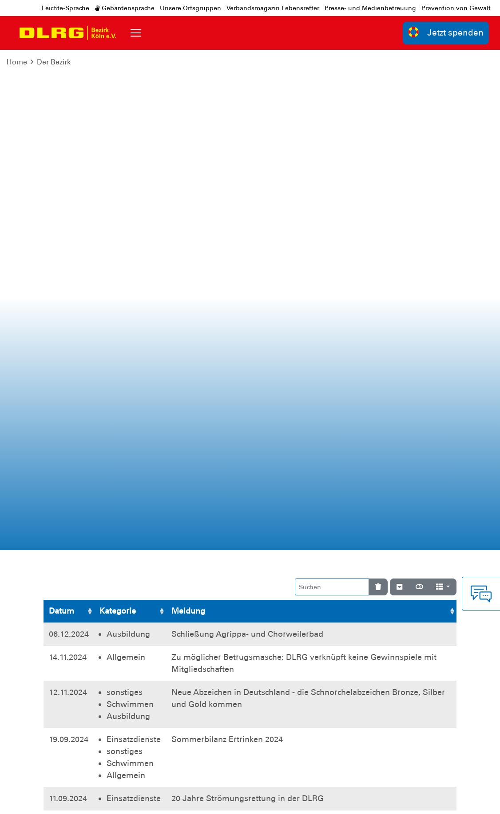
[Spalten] (442, 86)
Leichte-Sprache (65, 8)
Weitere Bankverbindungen (367, 615)
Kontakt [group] (348, 684)
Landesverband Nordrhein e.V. (402, 800)
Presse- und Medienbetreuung (370, 8)
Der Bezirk (54, 62)
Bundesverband (317, 800)
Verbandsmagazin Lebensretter (272, 8)
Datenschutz (112, 800)
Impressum (66, 800)
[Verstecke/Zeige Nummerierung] (399, 86)
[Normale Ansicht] (419, 86)
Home (17, 62)
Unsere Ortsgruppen (190, 8)
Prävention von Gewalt (456, 8)
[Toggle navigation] (136, 33)
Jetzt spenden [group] (446, 32)
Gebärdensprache (125, 8)
